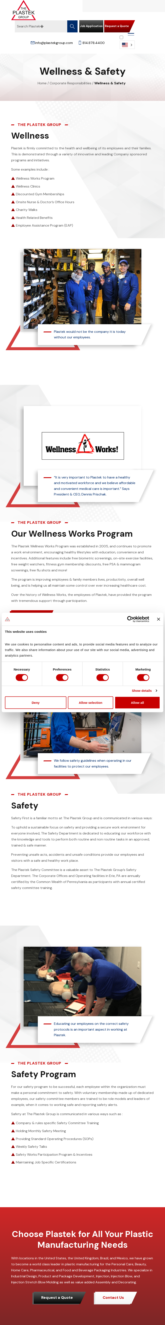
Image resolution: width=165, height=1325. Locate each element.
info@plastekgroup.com (52, 43)
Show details (142, 691)
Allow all (137, 703)
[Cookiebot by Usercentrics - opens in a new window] (130, 619)
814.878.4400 (91, 43)
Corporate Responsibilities (70, 83)
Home (42, 83)
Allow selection (90, 703)
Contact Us (113, 1297)
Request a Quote (117, 26)
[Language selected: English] (127, 42)
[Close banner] (158, 619)
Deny (36, 703)
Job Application (91, 26)
